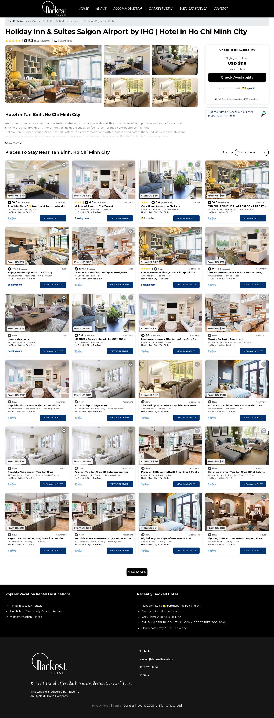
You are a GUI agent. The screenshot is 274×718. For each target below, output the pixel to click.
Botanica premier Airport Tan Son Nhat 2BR (235, 405)
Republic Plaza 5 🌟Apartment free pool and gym (172, 605)
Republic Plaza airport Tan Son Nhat (30, 472)
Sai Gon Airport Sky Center (91, 405)
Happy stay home (19, 339)
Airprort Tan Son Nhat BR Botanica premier (101, 472)
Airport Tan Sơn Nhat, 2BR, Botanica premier (35, 538)
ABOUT (101, 9)
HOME (84, 9)
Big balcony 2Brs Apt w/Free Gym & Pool (166, 538)
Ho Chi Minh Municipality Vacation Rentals (36, 611)
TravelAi (72, 691)
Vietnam (37, 21)
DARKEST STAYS (161, 8)
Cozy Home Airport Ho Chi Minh (160, 206)
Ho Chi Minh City (89, 21)
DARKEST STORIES (193, 9)
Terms (117, 705)
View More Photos (20, 98)
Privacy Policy (101, 705)
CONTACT (221, 9)
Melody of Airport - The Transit (94, 206)
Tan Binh (108, 21)
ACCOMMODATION (128, 8)
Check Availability (237, 77)
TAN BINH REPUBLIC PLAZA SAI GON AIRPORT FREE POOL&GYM (184, 622)
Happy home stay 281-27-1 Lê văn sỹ (30, 272)
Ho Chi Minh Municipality (61, 21)
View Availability (53, 218)
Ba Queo (230, 345)
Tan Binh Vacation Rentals (26, 605)
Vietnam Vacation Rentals (26, 616)
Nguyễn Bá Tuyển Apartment (226, 339)
